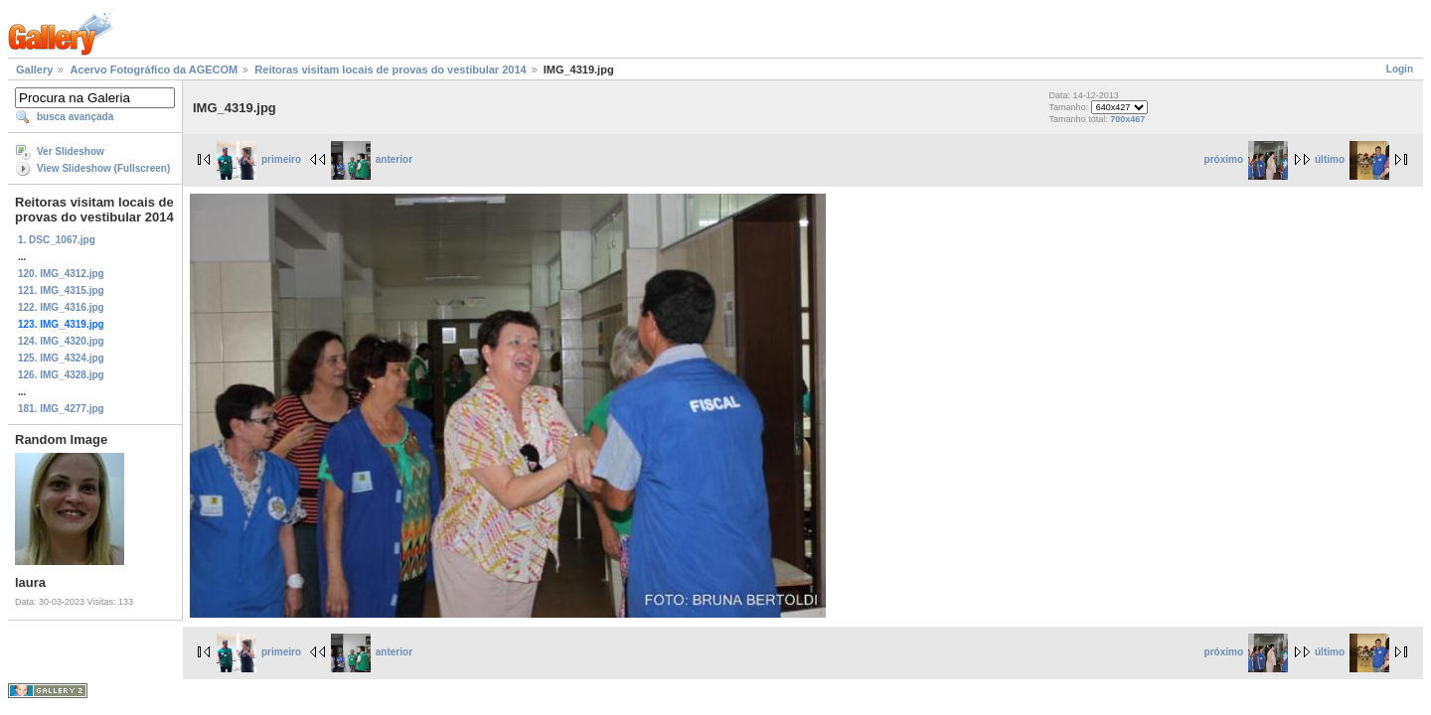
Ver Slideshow (70, 151)
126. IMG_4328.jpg (61, 374)
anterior (371, 159)
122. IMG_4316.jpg (61, 307)
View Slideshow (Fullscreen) (103, 168)
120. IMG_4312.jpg (61, 273)
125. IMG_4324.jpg (61, 358)
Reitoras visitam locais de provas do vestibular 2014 (390, 69)
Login (1399, 69)
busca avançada (75, 116)
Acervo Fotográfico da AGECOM (154, 69)
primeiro (259, 159)
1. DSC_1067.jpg (56, 239)
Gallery (34, 69)
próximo (1246, 159)
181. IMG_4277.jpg (61, 408)
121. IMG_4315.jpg (61, 290)
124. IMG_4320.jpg (61, 341)
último (1352, 159)
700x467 (1127, 119)
